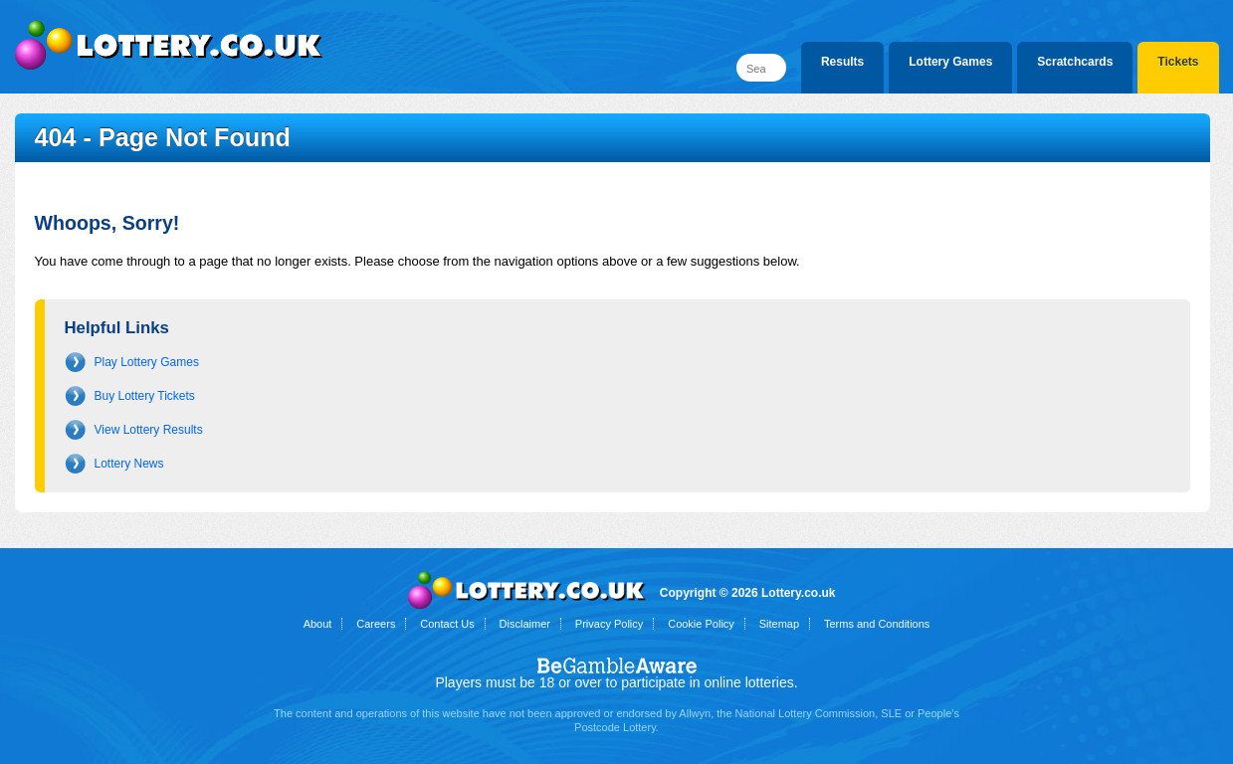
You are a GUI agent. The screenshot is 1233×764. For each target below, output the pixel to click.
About (318, 624)
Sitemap (779, 624)
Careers (375, 624)
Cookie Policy (701, 624)
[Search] (761, 68)
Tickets (1177, 62)
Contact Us (447, 624)
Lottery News (129, 464)
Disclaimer (525, 624)
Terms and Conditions (876, 624)
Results (842, 62)
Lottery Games (950, 62)
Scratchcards (1075, 62)
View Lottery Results (149, 430)
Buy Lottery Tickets (145, 396)
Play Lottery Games (147, 362)
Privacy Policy (609, 624)
